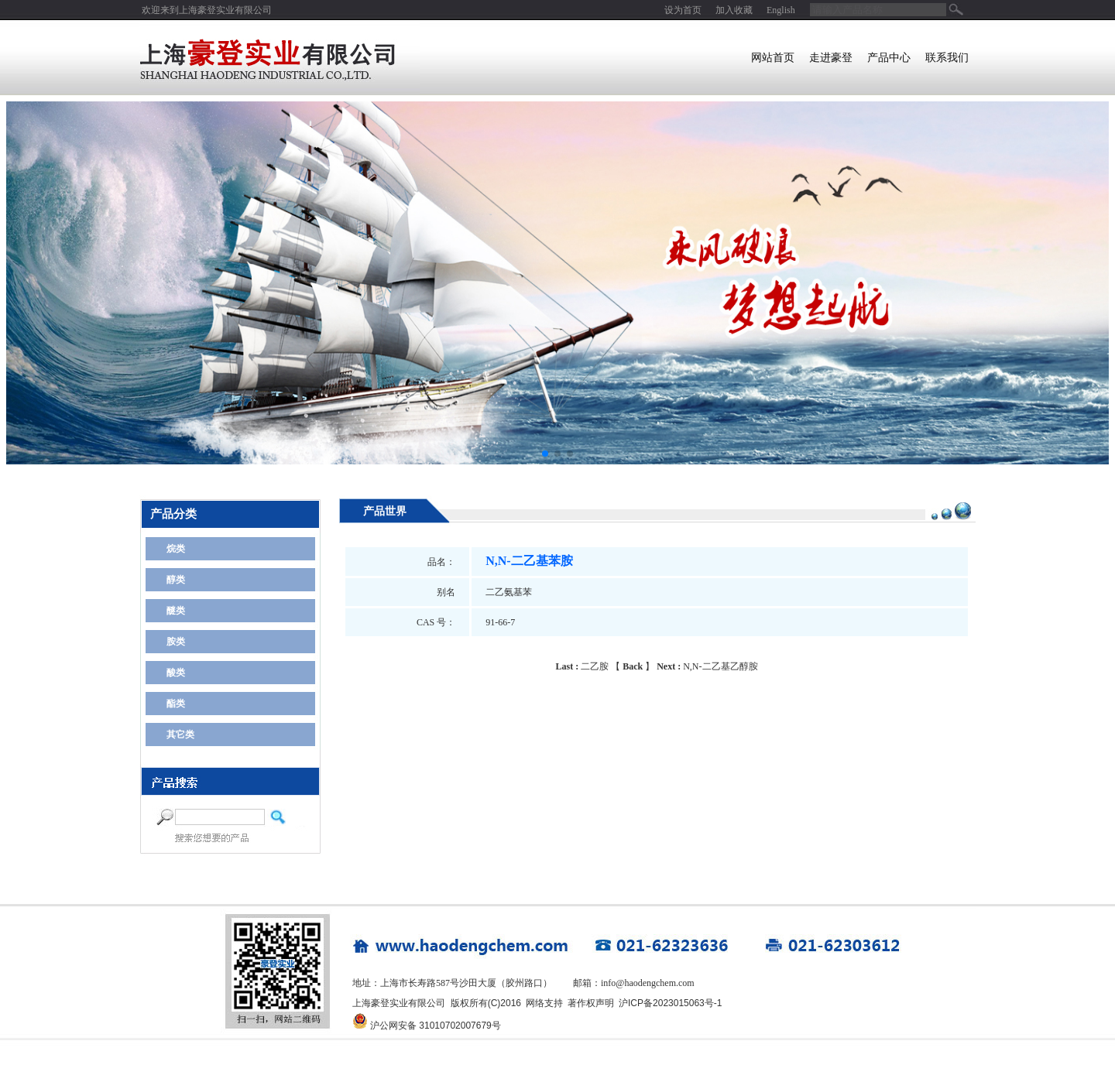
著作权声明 (591, 1003)
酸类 (175, 672)
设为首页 (683, 10)
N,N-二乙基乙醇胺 (707, 666)
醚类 (175, 610)
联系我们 (947, 57)
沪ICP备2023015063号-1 (670, 1003)
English (781, 10)
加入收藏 (734, 10)
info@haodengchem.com (648, 983)
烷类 (175, 548)
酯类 (175, 703)
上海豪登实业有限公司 (225, 10)
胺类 (175, 641)
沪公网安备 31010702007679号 (435, 1025)
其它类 (180, 734)
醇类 (175, 579)
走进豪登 (831, 57)
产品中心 (889, 57)
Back (632, 666)
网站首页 (772, 57)
